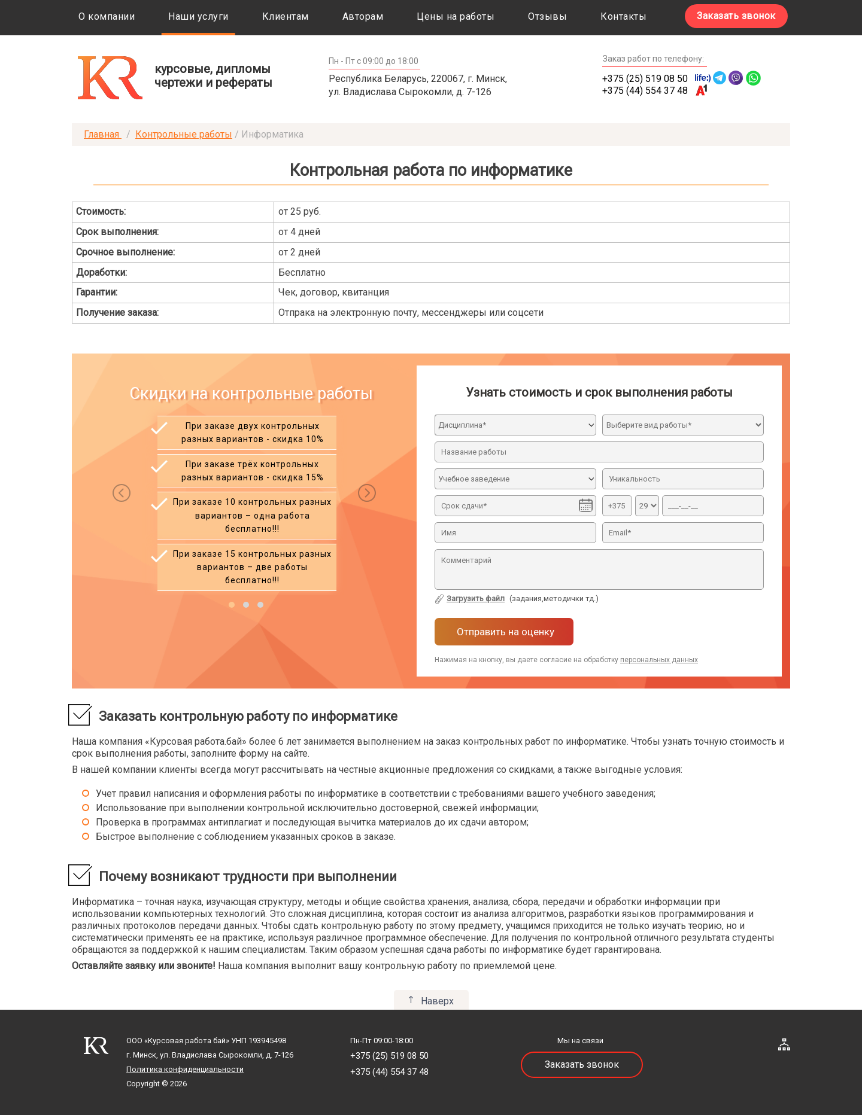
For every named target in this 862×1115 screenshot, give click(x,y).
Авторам (363, 16)
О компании (106, 16)
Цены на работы (455, 16)
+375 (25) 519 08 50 (645, 78)
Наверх (437, 1001)
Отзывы (547, 16)
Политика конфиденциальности (185, 1069)
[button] (231, 605)
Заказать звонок (736, 16)
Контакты (623, 16)
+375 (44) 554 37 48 (645, 90)
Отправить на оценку (504, 632)
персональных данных (659, 660)
